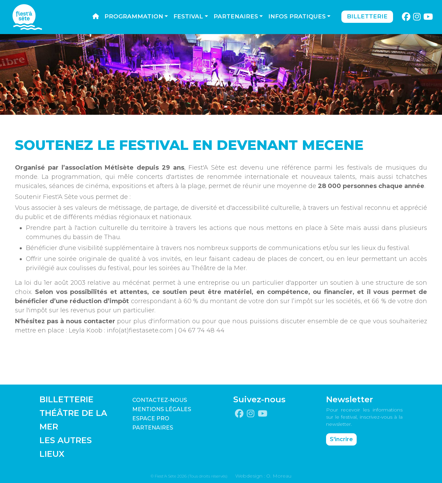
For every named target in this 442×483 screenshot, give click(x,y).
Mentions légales (161, 409)
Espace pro (150, 418)
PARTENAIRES (152, 427)
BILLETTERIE (66, 399)
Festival (188, 16)
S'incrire (341, 439)
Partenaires (236, 16)
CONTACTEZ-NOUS (159, 400)
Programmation (133, 16)
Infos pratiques (297, 16)
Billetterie (367, 16)
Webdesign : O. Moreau (263, 476)
